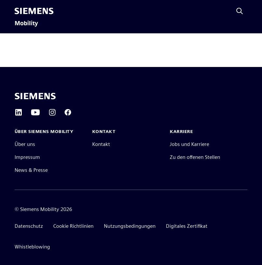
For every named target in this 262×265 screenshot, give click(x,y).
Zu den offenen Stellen (195, 157)
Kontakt (101, 144)
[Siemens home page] (35, 96)
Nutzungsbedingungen (130, 226)
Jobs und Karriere (189, 144)
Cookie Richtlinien (73, 226)
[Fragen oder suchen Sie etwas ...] (239, 11)
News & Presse (31, 170)
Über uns (25, 144)
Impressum (27, 157)
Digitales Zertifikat (186, 226)
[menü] (62, 11)
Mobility (26, 23)
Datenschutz (29, 226)
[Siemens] (34, 11)
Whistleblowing (32, 247)
